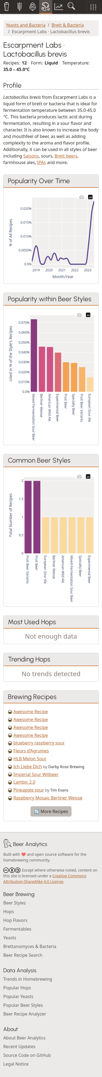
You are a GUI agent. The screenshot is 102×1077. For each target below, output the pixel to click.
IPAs (41, 162)
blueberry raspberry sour (38, 743)
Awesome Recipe (30, 712)
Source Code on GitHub (27, 1055)
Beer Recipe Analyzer (24, 1014)
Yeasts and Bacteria (26, 25)
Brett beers (66, 156)
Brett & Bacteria (68, 25)
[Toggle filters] (93, 7)
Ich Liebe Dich (27, 767)
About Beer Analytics (24, 1038)
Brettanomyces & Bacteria (29, 946)
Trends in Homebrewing (27, 979)
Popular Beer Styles (23, 1005)
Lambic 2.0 (24, 782)
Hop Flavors (15, 920)
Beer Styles (14, 903)
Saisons (31, 156)
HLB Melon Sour (29, 759)
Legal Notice (16, 1064)
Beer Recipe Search (22, 955)
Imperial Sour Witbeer (35, 774)
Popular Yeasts (18, 996)
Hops (8, 912)
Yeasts (9, 938)
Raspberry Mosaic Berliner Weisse (47, 798)
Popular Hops (17, 988)
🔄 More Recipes (51, 811)
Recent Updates (19, 1047)
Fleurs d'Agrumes (31, 751)
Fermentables (17, 929)
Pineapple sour (28, 790)
